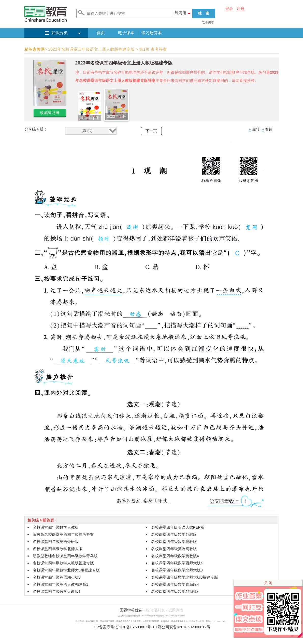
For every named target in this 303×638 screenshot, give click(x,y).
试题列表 (175, 610)
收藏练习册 (49, 112)
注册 (240, 8)
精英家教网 (34, 49)
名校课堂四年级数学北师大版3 (177, 570)
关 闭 (268, 583)
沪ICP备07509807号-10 (136, 627)
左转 (255, 129)
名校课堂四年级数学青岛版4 (175, 584)
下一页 (151, 131)
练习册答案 (151, 33)
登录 (229, 8)
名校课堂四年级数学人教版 (56, 527)
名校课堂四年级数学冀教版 (174, 541)
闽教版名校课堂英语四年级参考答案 (63, 534)
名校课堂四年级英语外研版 (56, 541)
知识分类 (59, 33)
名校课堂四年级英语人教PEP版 (178, 527)
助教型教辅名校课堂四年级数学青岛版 (65, 556)
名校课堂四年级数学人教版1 (57, 591)
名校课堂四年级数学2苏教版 (175, 591)
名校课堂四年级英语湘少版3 (57, 577)
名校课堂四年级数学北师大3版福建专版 (66, 570)
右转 (268, 129)
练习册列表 (155, 610)
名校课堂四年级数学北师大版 (57, 548)
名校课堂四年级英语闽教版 (174, 548)
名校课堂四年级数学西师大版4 (177, 563)
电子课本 (208, 22)
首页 (101, 33)
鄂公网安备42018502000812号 (184, 627)
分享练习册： (35, 129)
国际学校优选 (131, 610)
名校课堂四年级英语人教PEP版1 (60, 584)
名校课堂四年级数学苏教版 (174, 534)
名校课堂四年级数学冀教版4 (175, 556)
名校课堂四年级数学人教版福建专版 (63, 563)
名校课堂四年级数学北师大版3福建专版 (184, 577)
